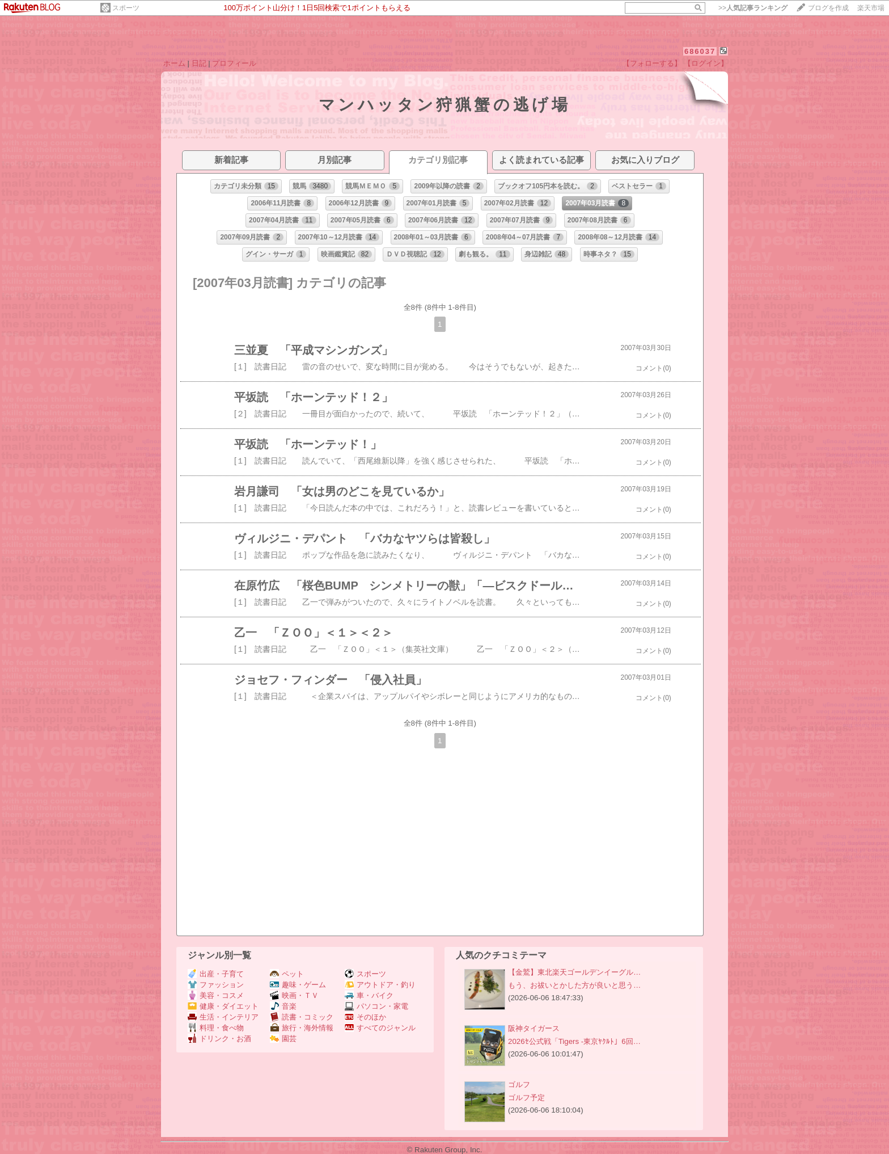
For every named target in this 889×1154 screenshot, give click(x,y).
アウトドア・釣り (380, 984)
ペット (287, 974)
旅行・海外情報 (301, 1028)
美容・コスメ (216, 995)
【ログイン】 (706, 63)
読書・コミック (301, 1017)
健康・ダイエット (223, 1006)
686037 (700, 51)
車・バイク (369, 995)
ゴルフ (519, 1084)
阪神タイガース (534, 1028)
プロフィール (234, 63)
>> (753, 8)
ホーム (174, 63)
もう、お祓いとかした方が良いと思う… (574, 985)
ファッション (216, 984)
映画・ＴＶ (294, 995)
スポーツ (125, 8)
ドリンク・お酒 (219, 1038)
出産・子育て (216, 974)
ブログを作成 (828, 8)
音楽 (283, 1006)
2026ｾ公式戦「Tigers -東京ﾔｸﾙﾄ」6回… (574, 1041)
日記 (199, 63)
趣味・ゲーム (298, 984)
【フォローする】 (652, 63)
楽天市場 (870, 8)
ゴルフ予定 (526, 1097)
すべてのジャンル (380, 1028)
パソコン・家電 (376, 1006)
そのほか (365, 1017)
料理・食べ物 (216, 1028)
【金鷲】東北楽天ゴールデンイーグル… (574, 972)
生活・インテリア (223, 1017)
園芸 (283, 1038)
